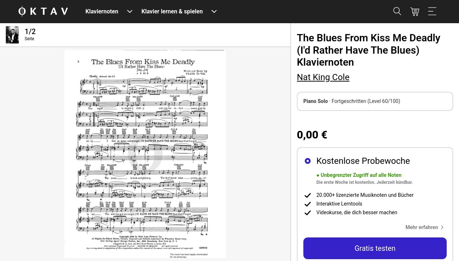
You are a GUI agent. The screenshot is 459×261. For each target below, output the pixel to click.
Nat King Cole (323, 77)
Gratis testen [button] (374, 248)
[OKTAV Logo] (43, 11)
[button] (426, 227)
